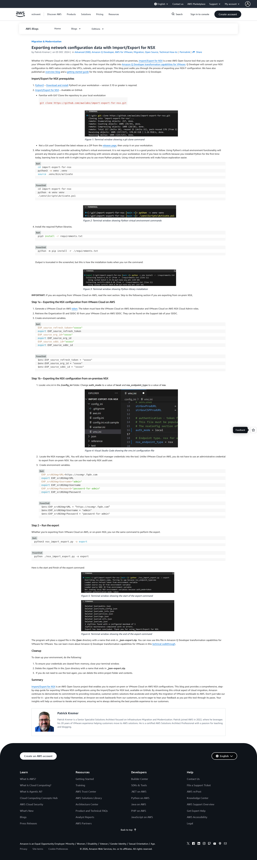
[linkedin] (198, 844)
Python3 (39, 85)
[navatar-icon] (247, 4)
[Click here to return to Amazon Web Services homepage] (20, 16)
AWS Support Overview (200, 804)
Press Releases (28, 823)
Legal (190, 823)
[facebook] (193, 844)
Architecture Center (87, 804)
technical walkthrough (163, 643)
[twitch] (209, 844)
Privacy (23, 848)
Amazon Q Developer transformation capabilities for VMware (153, 64)
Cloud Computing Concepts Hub (39, 798)
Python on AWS (140, 798)
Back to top (128, 829)
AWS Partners (84, 823)
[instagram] (204, 844)
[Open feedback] (253, 430)
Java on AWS (138, 804)
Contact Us (193, 779)
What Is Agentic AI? (31, 791)
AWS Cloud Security (31, 804)
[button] (251, 4)
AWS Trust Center (86, 791)
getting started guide (78, 71)
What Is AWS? (28, 779)
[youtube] (214, 844)
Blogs (23, 817)
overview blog (52, 71)
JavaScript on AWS (142, 817)
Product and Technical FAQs (92, 810)
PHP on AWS (138, 810)
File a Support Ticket (199, 785)
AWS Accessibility (197, 817)
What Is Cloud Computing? (35, 785)
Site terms (37, 848)
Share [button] (197, 52)
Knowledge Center (197, 798)
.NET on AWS (138, 791)
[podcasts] (220, 844)
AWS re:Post (194, 791)
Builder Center (139, 779)
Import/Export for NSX (150, 60)
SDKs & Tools (139, 785)
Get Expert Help (196, 810)
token (74, 308)
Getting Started (85, 779)
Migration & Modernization (47, 41)
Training (80, 785)
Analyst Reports (85, 817)
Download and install (57, 85)
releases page (109, 145)
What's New (26, 810)
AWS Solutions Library (89, 798)
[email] (225, 844)
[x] (188, 844)
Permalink (185, 52)
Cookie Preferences (58, 848)
